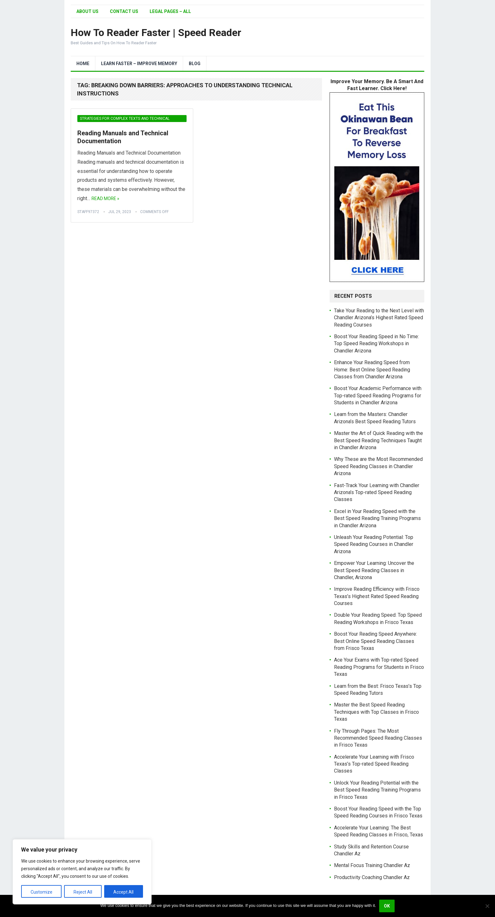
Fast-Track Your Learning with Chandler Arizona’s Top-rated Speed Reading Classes (376, 492)
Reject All (83, 892)
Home (82, 63)
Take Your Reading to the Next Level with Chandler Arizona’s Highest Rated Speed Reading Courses (379, 318)
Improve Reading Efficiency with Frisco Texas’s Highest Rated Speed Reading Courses (377, 596)
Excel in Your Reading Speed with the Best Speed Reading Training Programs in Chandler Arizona (377, 518)
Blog (194, 63)
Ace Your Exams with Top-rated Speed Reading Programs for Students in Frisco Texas (379, 667)
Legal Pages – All (170, 11)
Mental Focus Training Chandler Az (372, 865)
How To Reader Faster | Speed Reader (156, 33)
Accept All (123, 892)
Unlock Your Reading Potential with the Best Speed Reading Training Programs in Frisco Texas (377, 790)
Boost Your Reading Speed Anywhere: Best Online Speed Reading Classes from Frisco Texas (375, 641)
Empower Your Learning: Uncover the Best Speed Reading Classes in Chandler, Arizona (374, 570)
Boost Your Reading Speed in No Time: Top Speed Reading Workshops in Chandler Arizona (376, 343)
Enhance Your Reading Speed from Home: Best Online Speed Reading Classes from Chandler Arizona (372, 369)
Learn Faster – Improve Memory (139, 63)
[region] (82, 871)
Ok (387, 905)
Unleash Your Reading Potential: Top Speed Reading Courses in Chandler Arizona (373, 544)
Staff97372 (88, 212)
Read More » (105, 198)
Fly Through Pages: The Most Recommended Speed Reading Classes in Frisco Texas (378, 738)
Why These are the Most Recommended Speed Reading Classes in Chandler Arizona (378, 466)
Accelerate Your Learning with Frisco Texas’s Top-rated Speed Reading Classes (374, 764)
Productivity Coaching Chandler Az (372, 877)
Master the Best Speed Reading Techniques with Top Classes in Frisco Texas (376, 712)
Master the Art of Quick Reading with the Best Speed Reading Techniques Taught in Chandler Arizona (378, 440)
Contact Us (124, 11)
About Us (87, 11)
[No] (487, 906)
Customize (41, 892)
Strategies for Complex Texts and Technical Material (125, 119)
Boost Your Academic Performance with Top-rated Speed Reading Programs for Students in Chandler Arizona (377, 395)
